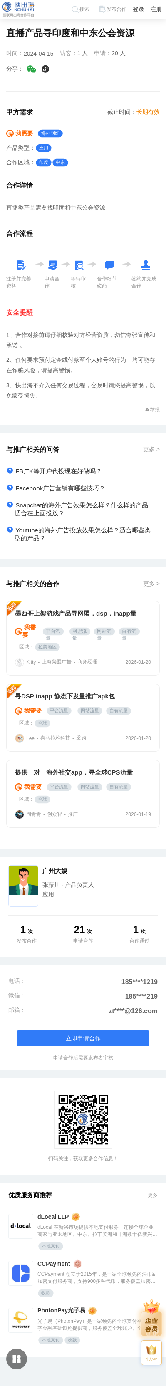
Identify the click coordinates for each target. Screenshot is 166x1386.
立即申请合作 (83, 1038)
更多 (153, 1195)
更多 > (151, 449)
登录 (138, 9)
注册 (156, 9)
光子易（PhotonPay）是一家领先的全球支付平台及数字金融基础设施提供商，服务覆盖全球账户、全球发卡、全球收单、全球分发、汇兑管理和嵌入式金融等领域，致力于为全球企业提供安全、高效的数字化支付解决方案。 (97, 1325)
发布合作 (112, 9)
